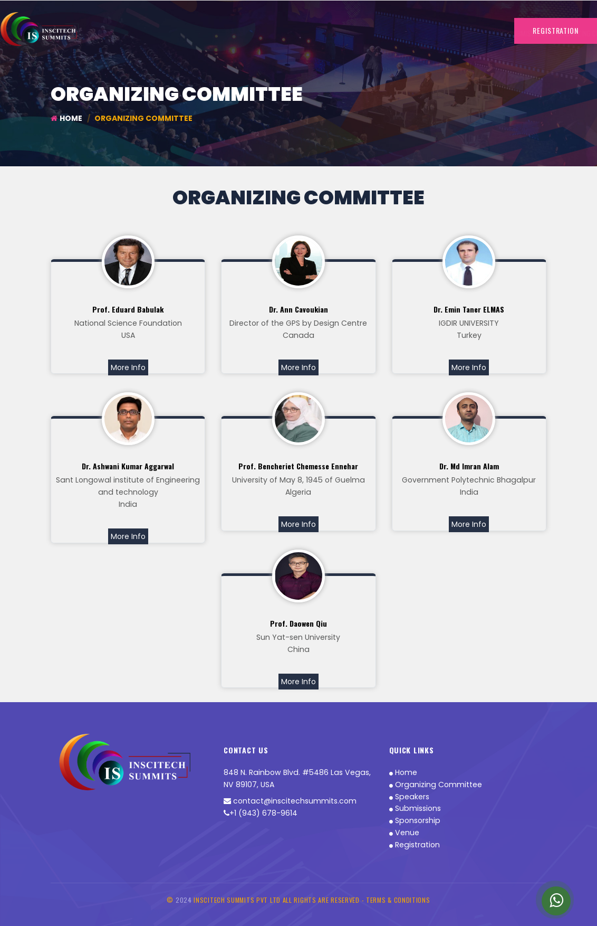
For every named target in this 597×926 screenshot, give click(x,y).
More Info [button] (457, 33)
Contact (491, 33)
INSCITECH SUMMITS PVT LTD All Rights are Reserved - (280, 900)
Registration (414, 845)
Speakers (409, 796)
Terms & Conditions (398, 900)
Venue (404, 833)
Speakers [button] (298, 33)
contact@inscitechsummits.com (290, 801)
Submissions (415, 809)
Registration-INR (343, 33)
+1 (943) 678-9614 (260, 813)
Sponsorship (390, 33)
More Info (128, 367)
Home (154, 33)
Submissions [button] (187, 33)
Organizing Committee (245, 33)
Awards (425, 33)
